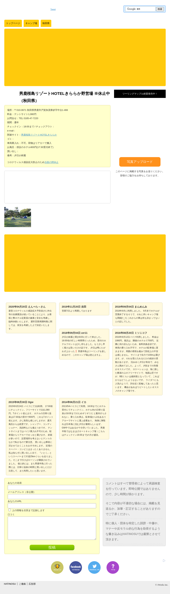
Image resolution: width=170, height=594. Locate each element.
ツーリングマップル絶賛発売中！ (139, 93)
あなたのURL (15, 501)
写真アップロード (140, 162)
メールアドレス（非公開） (22, 492)
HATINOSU (10, 584)
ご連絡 (22, 584)
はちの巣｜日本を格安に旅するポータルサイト (25, 9)
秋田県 (45, 23)
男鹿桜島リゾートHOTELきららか (39, 134)
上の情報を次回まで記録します (26, 510)
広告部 (32, 584)
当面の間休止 (51, 162)
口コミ (11, 514)
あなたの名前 (15, 483)
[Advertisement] (85, 57)
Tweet (53, 9)
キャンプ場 (31, 23)
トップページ (13, 23)
